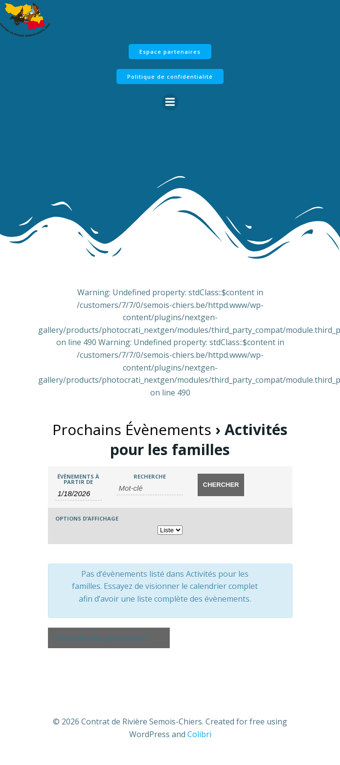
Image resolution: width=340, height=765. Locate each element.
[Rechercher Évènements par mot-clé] (149, 488)
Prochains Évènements (131, 429)
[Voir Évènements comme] (170, 530)
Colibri (199, 734)
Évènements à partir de (78, 479)
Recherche (150, 476)
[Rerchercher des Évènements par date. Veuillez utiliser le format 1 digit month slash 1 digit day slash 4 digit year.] (78, 494)
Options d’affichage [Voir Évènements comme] (86, 518)
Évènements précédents (100, 638)
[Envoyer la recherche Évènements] (221, 485)
